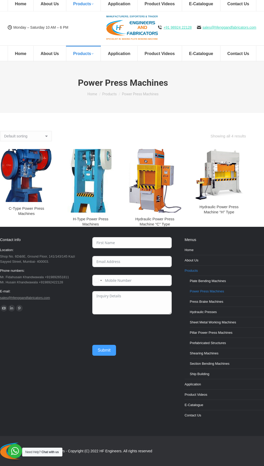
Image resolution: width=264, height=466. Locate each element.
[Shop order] (26, 136)
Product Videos (196, 395)
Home (189, 250)
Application (193, 384)
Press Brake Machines (206, 302)
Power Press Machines (207, 291)
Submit (104, 350)
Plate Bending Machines (208, 281)
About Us (191, 260)
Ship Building (199, 374)
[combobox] (98, 280)
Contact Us (193, 415)
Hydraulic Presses (203, 312)
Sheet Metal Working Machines (213, 322)
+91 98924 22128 (177, 27)
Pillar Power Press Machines (211, 333)
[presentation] (131, 330)
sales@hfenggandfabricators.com (229, 27)
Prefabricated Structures (208, 343)
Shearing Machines (204, 353)
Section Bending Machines (209, 364)
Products (191, 271)
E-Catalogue (194, 405)
